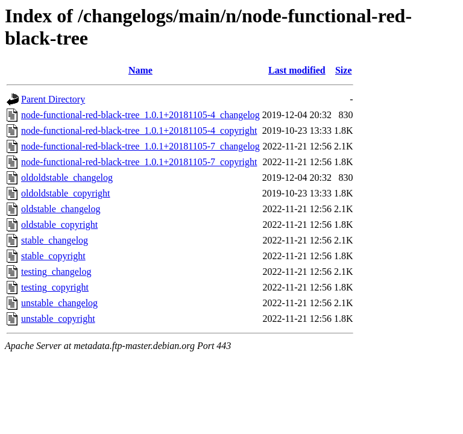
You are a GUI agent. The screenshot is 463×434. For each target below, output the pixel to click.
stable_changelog (54, 240)
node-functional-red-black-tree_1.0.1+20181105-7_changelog (140, 146)
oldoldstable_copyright (65, 193)
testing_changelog (56, 271)
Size (343, 70)
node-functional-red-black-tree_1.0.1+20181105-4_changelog (140, 115)
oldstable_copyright (59, 224)
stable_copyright (53, 256)
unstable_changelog (59, 303)
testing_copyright (55, 287)
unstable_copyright (58, 318)
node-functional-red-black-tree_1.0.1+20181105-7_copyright (139, 162)
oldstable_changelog (61, 209)
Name (140, 70)
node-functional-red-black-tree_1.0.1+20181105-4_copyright (139, 130)
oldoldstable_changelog (67, 177)
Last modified (297, 70)
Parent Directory (53, 99)
